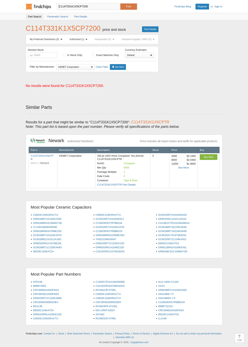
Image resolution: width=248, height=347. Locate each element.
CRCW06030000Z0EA (45, 302)
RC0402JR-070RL (106, 290)
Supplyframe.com (139, 342)
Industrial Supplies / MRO (138, 39)
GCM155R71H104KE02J (110, 218)
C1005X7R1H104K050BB (110, 281)
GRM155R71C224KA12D (110, 243)
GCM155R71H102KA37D (110, 227)
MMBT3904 (39, 285)
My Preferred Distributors (47, 39)
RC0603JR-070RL (106, 318)
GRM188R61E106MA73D (47, 223)
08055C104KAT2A (168, 243)
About (61, 333)
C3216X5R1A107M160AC (110, 251)
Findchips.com (38, 6)
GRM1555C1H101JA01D (172, 218)
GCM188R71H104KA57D (47, 235)
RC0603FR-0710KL (107, 306)
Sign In (218, 6)
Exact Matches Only (105, 55)
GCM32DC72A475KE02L (172, 235)
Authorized (79, 39)
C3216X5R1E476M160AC (110, 285)
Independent (105, 39)
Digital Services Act (163, 333)
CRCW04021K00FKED (46, 294)
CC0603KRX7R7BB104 (109, 223)
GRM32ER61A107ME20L (47, 243)
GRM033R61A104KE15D (110, 247)
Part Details (150, 29)
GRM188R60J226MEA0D (110, 235)
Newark (62, 140)
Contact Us (49, 333)
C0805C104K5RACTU (108, 214)
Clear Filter (102, 66)
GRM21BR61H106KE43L (172, 247)
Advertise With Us (124, 337)
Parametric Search (102, 333)
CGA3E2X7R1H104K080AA (174, 223)
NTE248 (37, 281)
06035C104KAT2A (43, 251)
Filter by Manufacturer (42, 66)
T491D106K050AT (106, 239)
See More (183, 167)
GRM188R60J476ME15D (47, 231)
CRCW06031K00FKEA (171, 310)
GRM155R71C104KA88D (47, 298)
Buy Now (208, 157)
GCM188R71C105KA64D (47, 247)
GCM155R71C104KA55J (172, 239)
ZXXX (161, 285)
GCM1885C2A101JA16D (47, 239)
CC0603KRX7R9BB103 (109, 231)
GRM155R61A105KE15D (47, 314)
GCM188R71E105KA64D (172, 227)
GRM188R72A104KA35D (47, 218)
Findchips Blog (182, 6)
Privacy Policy (122, 333)
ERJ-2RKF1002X (105, 310)
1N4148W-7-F (166, 294)
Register (202, 6)
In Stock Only (72, 55)
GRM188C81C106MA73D (172, 251)
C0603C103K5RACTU (45, 318)
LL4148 (162, 318)
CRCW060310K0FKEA (46, 290)
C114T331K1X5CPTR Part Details (116, 184)
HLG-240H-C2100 (168, 281)
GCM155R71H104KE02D (172, 214)
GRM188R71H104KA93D (172, 290)
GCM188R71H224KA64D (172, 231)
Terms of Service (141, 333)
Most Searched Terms (78, 333)
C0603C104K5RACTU (45, 214)
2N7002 (100, 314)
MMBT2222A (165, 306)
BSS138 (37, 306)
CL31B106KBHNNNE (45, 227)
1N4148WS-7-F (167, 298)
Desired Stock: (42, 53)
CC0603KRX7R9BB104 (171, 302)
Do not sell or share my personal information (198, 333)
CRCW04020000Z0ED (108, 302)
